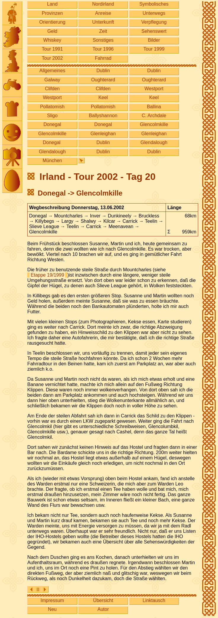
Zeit (103, 31)
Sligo (52, 115)
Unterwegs (153, 13)
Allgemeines (52, 70)
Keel (103, 97)
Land (52, 4)
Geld (52, 31)
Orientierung (52, 22)
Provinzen (52, 13)
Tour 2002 (52, 58)
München (52, 160)
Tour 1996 (103, 48)
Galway (52, 79)
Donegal (52, 124)
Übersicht (103, 600)
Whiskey (52, 40)
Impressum (52, 600)
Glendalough (153, 142)
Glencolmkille (154, 124)
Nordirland (103, 4)
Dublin (103, 70)
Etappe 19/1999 (47, 274)
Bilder (154, 40)
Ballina (154, 106)
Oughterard (103, 79)
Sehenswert (153, 31)
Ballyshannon (103, 115)
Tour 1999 (153, 48)
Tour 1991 (52, 48)
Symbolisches (154, 4)
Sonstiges (103, 40)
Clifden (52, 88)
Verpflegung (153, 22)
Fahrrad (103, 58)
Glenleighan (103, 133)
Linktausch (153, 600)
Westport (154, 88)
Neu (52, 609)
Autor (103, 609)
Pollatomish (52, 106)
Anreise (103, 13)
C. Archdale (154, 115)
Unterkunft (103, 22)
